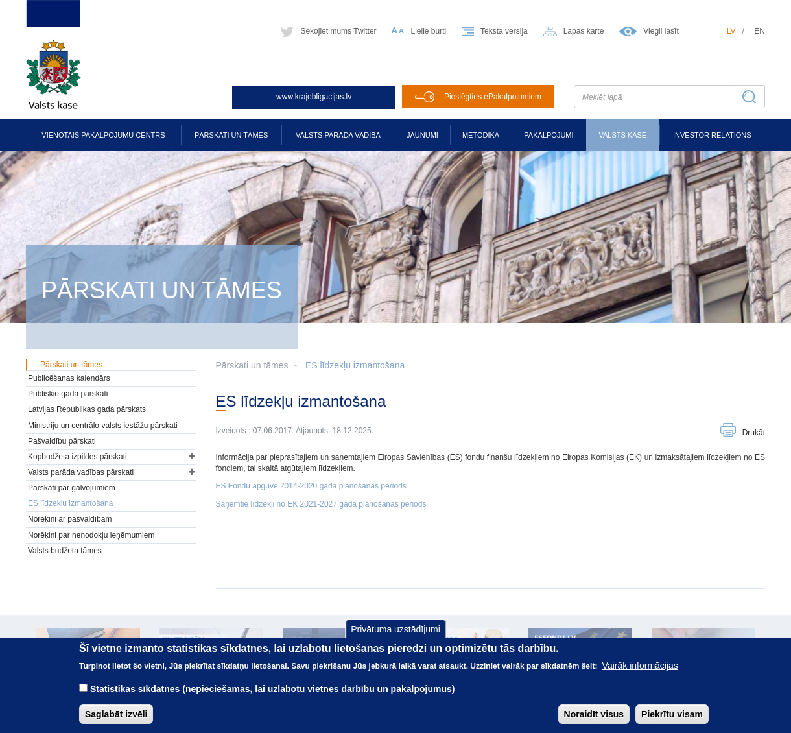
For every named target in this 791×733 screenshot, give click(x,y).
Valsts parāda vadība (338, 135)
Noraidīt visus (594, 721)
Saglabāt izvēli (116, 721)
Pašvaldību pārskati (62, 441)
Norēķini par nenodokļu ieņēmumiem (91, 535)
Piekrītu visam (672, 721)
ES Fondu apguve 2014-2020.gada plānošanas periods (311, 485)
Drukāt (753, 432)
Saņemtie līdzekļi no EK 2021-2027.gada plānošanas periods (321, 504)
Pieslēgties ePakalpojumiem (492, 96)
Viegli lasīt (660, 31)
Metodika (480, 135)
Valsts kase (622, 135)
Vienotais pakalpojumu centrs (103, 135)
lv (731, 31)
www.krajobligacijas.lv (313, 96)
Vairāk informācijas (640, 672)
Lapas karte (583, 31)
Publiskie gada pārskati (68, 393)
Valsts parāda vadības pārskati (81, 472)
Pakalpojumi (548, 135)
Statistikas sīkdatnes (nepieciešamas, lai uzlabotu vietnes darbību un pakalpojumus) (272, 696)
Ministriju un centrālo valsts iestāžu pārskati (103, 425)
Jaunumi (422, 135)
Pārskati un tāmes (231, 135)
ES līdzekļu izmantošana (355, 365)
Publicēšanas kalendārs (69, 378)
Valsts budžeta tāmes (65, 550)
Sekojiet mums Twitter (338, 31)
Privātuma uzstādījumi (395, 636)
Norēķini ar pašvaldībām (70, 518)
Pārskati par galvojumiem (71, 487)
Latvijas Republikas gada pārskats (87, 409)
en (759, 31)
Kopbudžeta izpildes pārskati (77, 456)
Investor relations (712, 135)
